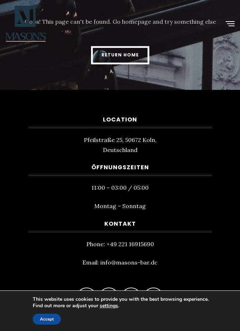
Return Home (120, 55)
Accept (47, 319)
